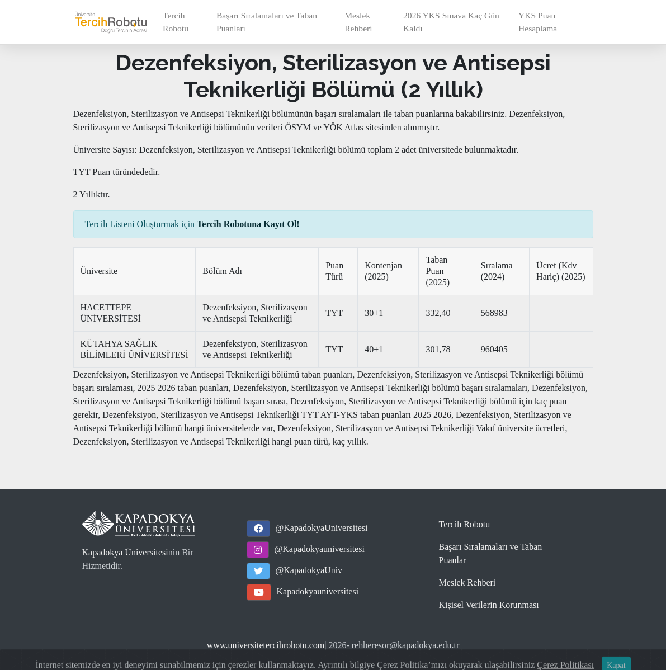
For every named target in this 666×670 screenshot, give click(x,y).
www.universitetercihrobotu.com (265, 645)
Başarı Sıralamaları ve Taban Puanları (266, 22)
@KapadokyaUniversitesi (322, 527)
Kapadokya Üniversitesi (125, 552)
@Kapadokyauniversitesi (320, 549)
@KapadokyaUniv (309, 570)
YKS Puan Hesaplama (537, 22)
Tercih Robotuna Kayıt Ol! (248, 224)
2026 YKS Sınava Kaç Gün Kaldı (451, 22)
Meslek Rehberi (358, 22)
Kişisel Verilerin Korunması (489, 605)
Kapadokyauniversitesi (318, 591)
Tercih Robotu (175, 22)
